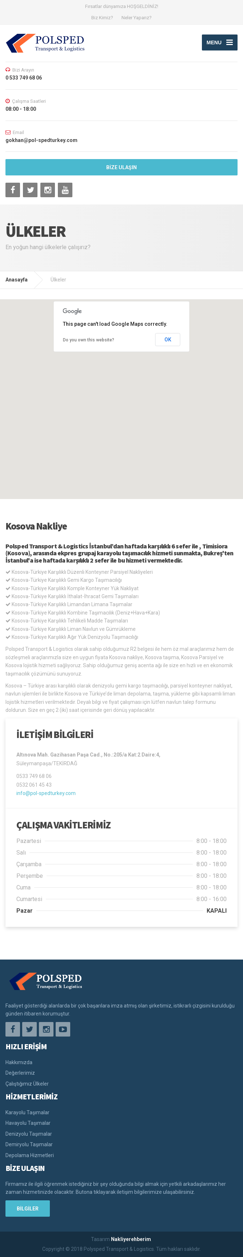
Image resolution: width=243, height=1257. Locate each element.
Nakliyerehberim (131, 1239)
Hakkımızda (18, 1062)
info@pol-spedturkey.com (46, 793)
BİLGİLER (28, 1209)
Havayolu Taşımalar (28, 1123)
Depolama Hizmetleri (29, 1155)
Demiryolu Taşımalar (29, 1144)
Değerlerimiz (20, 1073)
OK (167, 339)
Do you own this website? (88, 339)
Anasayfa (16, 280)
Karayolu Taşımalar (27, 1112)
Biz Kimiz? (102, 17)
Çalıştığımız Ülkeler (27, 1084)
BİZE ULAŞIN (121, 167)
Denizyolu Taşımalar (28, 1134)
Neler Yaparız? (137, 17)
